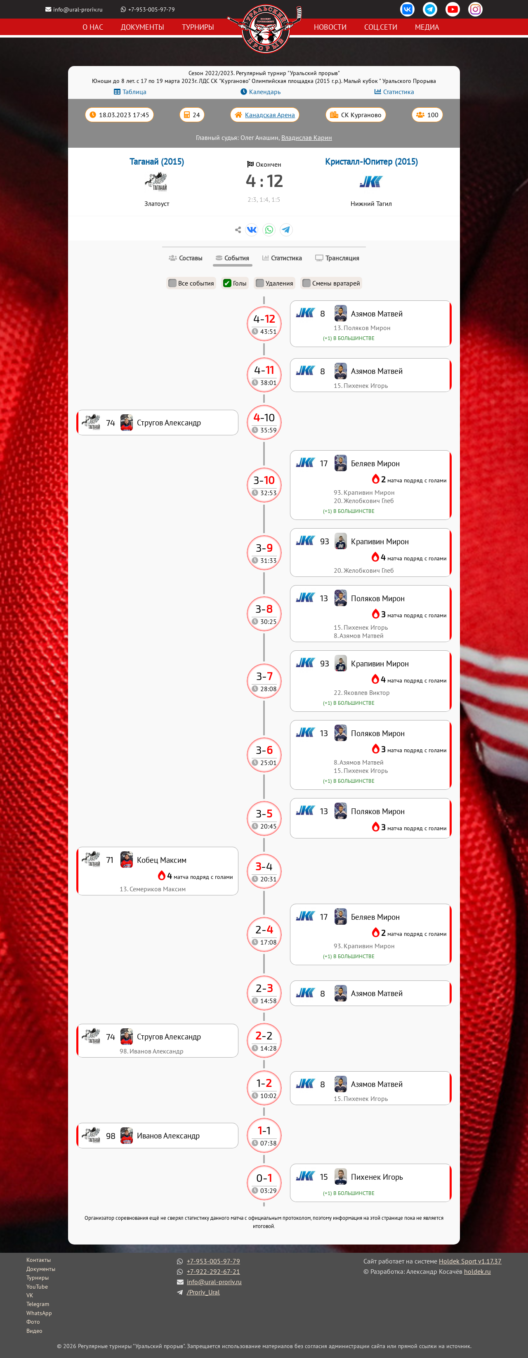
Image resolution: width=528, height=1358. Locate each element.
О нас (92, 27)
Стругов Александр (169, 1036)
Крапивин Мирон (380, 663)
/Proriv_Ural (203, 1292)
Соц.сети (380, 27)
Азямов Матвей (377, 1084)
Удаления (274, 283)
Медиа (427, 27)
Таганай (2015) (157, 161)
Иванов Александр (168, 1135)
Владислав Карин (306, 137)
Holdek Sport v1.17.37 (470, 1261)
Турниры (198, 27)
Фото (33, 1322)
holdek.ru (477, 1271)
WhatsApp (39, 1313)
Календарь (264, 91)
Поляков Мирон (378, 811)
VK (29, 1295)
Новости (330, 27)
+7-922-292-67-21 (213, 1271)
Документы (142, 27)
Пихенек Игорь (377, 1176)
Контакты (38, 1260)
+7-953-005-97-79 (151, 9)
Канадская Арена (270, 114)
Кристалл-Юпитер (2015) (371, 161)
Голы (235, 283)
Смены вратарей (331, 283)
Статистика (398, 91)
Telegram (37, 1304)
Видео (34, 1331)
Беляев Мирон (375, 917)
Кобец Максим (161, 860)
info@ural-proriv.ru (78, 9)
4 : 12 (264, 180)
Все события (191, 283)
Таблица (134, 91)
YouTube (37, 1287)
